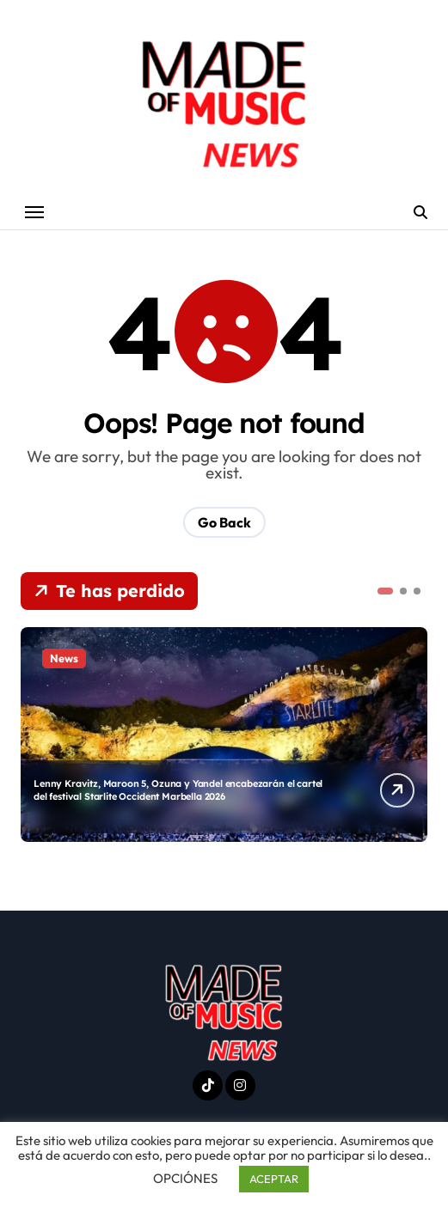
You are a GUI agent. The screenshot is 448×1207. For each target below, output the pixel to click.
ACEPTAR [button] (273, 1179)
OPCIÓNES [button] (185, 1178)
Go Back (224, 522)
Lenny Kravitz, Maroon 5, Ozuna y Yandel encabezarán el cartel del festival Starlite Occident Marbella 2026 (178, 789)
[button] (385, 591)
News (64, 658)
